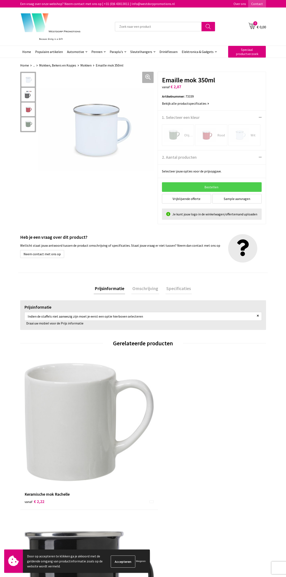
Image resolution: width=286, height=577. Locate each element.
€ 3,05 (219, 425)
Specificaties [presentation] (176, 289)
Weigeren (141, 561)
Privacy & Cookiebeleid (226, 501)
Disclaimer (217, 507)
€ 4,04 (157, 425)
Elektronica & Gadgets (198, 52)
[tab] (111, 289)
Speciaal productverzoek (247, 52)
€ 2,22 (34, 425)
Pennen (96, 52)
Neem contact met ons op (42, 254)
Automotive (75, 52)
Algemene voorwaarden (226, 495)
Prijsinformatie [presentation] (111, 289)
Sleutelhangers (141, 52)
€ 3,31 (96, 431)
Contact (257, 4)
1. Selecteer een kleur (181, 117)
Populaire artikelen (49, 52)
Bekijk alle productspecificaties (185, 103)
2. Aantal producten (179, 157)
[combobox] (158, 26)
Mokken (86, 65)
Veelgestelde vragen (103, 501)
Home (26, 52)
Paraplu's (116, 52)
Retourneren (158, 501)
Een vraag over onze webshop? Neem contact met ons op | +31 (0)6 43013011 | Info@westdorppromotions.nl (97, 4)
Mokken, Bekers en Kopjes (57, 65)
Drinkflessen (168, 52)
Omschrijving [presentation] (145, 289)
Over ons (240, 4)
